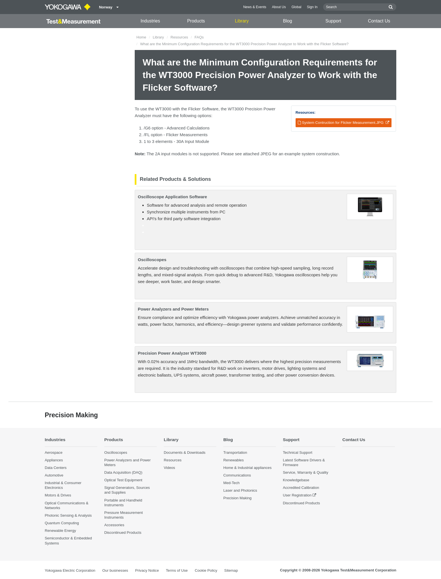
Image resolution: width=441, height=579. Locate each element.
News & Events (254, 7)
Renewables (233, 460)
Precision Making (237, 498)
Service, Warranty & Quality (305, 472)
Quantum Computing (62, 523)
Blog (287, 21)
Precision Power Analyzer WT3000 (172, 353)
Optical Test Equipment (123, 480)
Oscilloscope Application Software (172, 196)
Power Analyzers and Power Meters (173, 309)
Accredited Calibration (301, 487)
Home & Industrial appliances (247, 468)
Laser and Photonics (240, 490)
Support (333, 21)
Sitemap (231, 570)
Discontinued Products (122, 532)
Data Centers (56, 468)
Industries (150, 21)
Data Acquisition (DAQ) (123, 472)
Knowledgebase (296, 480)
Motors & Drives (58, 495)
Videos (169, 468)
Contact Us (379, 21)
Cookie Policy (206, 570)
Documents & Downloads (184, 452)
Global (296, 7)
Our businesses (115, 570)
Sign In (312, 7)
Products (196, 21)
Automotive (54, 475)
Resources (179, 37)
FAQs (199, 37)
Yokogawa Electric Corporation (70, 570)
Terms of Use (177, 570)
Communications (237, 475)
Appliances (54, 460)
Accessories (114, 525)
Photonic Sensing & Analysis (68, 515)
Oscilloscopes (152, 259)
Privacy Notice (147, 570)
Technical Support (297, 452)
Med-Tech (231, 483)
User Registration (297, 495)
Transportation (235, 452)
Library (242, 21)
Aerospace (53, 452)
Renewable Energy (60, 530)
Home (141, 37)
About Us (279, 7)
